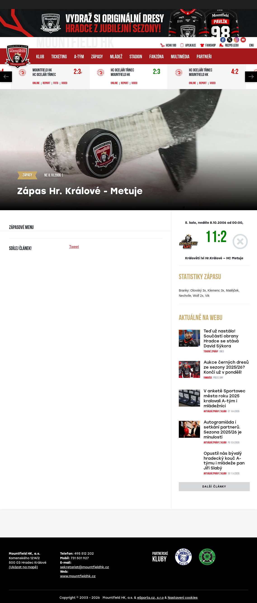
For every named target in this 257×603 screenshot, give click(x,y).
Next (251, 76)
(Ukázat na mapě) (23, 567)
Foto (55, 83)
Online (36, 83)
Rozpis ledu (228, 45)
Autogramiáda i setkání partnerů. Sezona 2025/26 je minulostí (223, 430)
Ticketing (59, 57)
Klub (40, 57)
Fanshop (208, 45)
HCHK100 (168, 45)
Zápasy (97, 57)
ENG (248, 45)
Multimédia (180, 57)
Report (46, 83)
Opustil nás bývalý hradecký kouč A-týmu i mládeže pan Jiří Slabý (224, 461)
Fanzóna (156, 57)
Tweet (74, 247)
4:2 (234, 71)
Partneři (204, 57)
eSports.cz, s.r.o (150, 598)
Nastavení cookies (183, 598)
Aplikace (188, 45)
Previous (6, 76)
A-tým (79, 57)
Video (64, 83)
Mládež (116, 57)
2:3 (78, 71)
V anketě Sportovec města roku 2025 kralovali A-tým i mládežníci (224, 398)
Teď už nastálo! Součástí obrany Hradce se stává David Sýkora (221, 339)
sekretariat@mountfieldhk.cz (84, 567)
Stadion (136, 57)
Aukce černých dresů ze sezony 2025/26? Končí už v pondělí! (226, 367)
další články (214, 486)
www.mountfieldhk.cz (78, 576)
